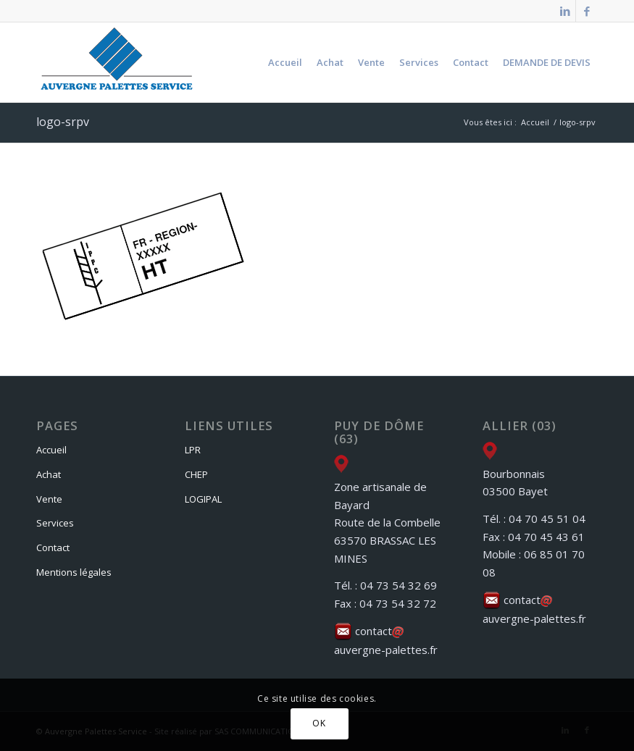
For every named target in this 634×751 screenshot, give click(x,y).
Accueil (51, 449)
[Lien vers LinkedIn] (564, 11)
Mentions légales (74, 572)
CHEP (196, 474)
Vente (49, 498)
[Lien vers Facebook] (587, 11)
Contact (53, 547)
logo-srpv (62, 122)
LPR (193, 449)
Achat (48, 474)
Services (55, 522)
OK (318, 723)
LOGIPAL (203, 498)
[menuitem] (285, 62)
